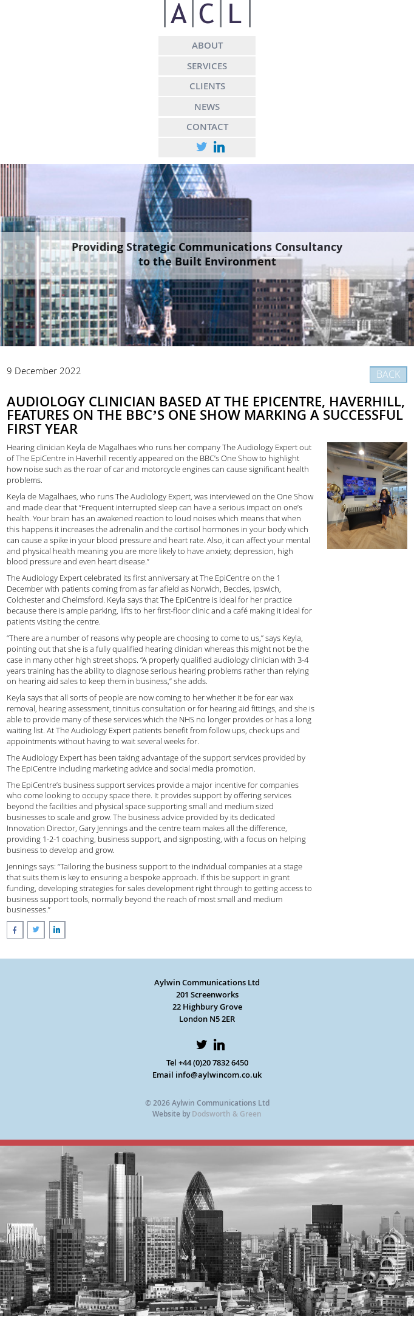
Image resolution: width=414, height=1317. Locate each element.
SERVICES (207, 66)
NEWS (207, 106)
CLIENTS (207, 86)
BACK (388, 374)
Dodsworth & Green (227, 1114)
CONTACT (207, 126)
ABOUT (207, 45)
